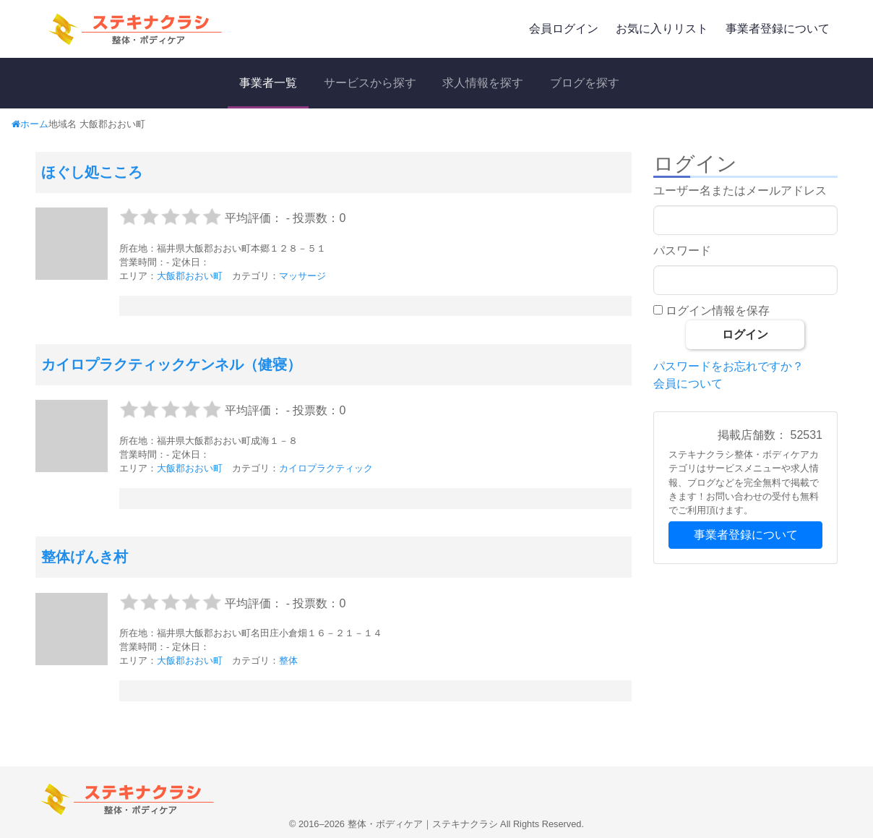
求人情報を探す (482, 83)
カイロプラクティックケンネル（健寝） (171, 364)
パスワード (682, 250)
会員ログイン (563, 28)
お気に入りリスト (662, 28)
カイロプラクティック (326, 468)
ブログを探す (584, 83)
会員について (688, 383)
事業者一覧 (268, 83)
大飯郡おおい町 (190, 275)
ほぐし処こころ (91, 172)
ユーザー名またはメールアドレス (740, 190)
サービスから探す (370, 83)
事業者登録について (778, 28)
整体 (288, 660)
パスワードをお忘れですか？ (728, 366)
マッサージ (302, 275)
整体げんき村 (84, 557)
